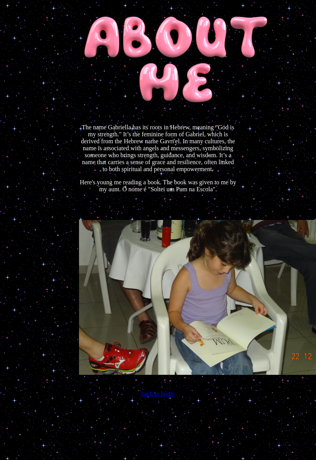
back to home (158, 393)
